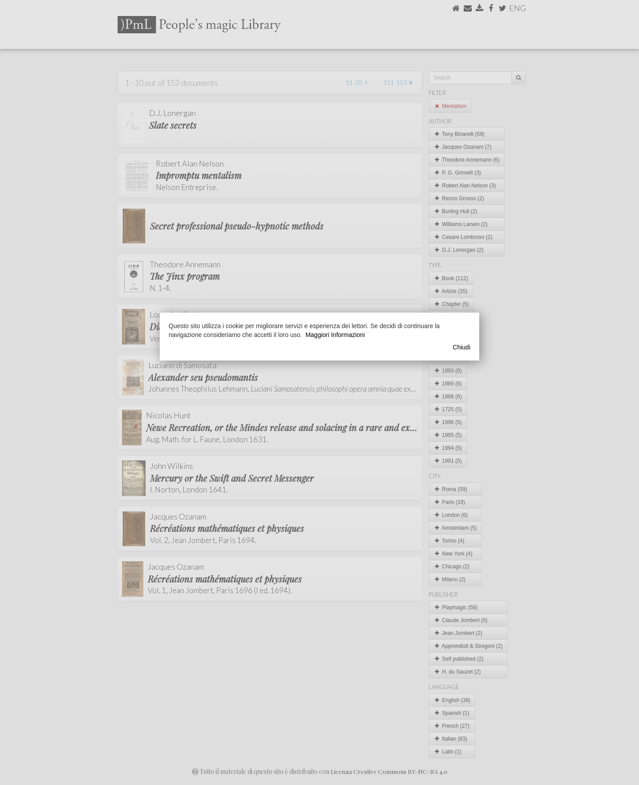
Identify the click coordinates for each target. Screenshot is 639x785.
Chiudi (461, 347)
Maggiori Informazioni (335, 334)
